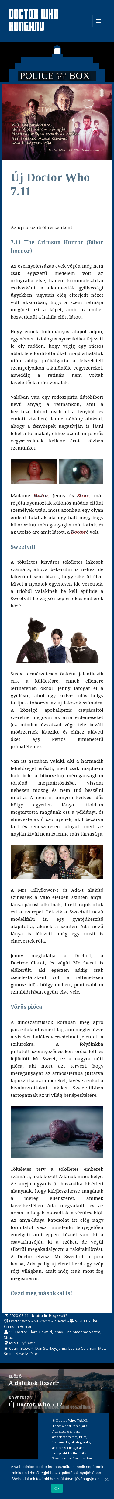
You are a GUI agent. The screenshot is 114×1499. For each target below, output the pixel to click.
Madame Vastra (86, 1332)
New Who (42, 1321)
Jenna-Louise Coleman (77, 1348)
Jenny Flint (62, 1332)
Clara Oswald (40, 1332)
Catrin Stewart (21, 1348)
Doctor (78, 532)
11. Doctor (18, 1332)
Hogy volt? (58, 1315)
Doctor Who (19, 1321)
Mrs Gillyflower (22, 1342)
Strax (83, 495)
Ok (57, 1488)
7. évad (60, 1321)
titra (39, 1315)
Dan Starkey (45, 1348)
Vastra (41, 495)
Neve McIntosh (29, 1353)
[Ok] (106, 1479)
